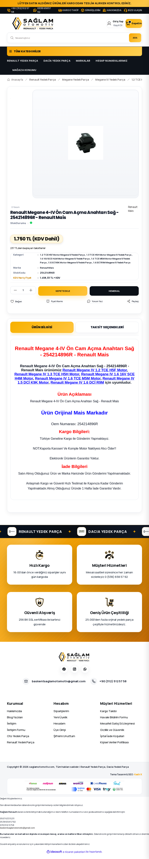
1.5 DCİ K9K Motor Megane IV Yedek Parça (82, 262)
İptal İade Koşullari (112, 740)
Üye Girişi (60, 734)
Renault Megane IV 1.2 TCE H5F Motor (94, 374)
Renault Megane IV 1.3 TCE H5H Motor (46, 379)
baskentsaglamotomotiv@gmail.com (17, 832)
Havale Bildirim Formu (114, 722)
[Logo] (33, 23)
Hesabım (59, 728)
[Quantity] (23, 294)
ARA (133, 37)
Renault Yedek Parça (20, 747)
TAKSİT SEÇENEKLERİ (107, 331)
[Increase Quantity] (32, 294)
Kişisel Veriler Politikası (114, 747)
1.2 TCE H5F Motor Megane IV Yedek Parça (64, 254)
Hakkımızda (14, 715)
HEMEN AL (114, 295)
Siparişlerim (61, 715)
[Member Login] (104, 23)
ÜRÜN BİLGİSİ (42, 331)
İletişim (11, 728)
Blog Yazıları (15, 722)
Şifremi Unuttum (64, 740)
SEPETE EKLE (63, 295)
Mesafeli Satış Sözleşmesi (117, 728)
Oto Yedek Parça (18, 740)
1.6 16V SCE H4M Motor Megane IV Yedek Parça (74, 258)
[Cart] (130, 23)
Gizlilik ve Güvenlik (112, 734)
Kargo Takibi (108, 715)
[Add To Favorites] (16, 306)
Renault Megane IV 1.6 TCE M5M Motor (67, 383)
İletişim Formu (16, 734)
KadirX (138, 779)
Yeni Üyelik (60, 722)
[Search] (74, 38)
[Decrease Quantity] (13, 294)
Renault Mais (47, 271)
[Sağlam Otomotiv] (74, 661)
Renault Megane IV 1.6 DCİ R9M (77, 387)
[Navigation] (74, 51)
